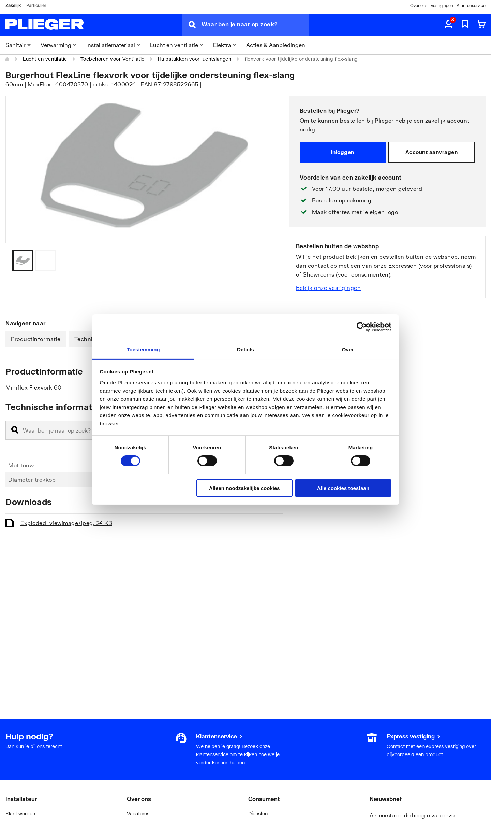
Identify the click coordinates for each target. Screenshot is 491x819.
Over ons (418, 5)
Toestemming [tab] (143, 349)
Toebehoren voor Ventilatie (112, 59)
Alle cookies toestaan (343, 488)
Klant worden (20, 813)
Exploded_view (66, 523)
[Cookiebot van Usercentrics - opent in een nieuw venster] (361, 327)
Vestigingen (442, 5)
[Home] (7, 59)
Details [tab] (245, 349)
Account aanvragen (431, 152)
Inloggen (342, 152)
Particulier (36, 5)
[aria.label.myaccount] (448, 24)
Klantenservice (471, 5)
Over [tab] (348, 349)
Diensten (258, 813)
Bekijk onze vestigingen (328, 287)
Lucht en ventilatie (45, 59)
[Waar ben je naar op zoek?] (255, 25)
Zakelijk (13, 5)
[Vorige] (270, 260)
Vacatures (138, 813)
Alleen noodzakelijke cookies (244, 488)
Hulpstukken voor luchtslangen (195, 59)
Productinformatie (36, 339)
